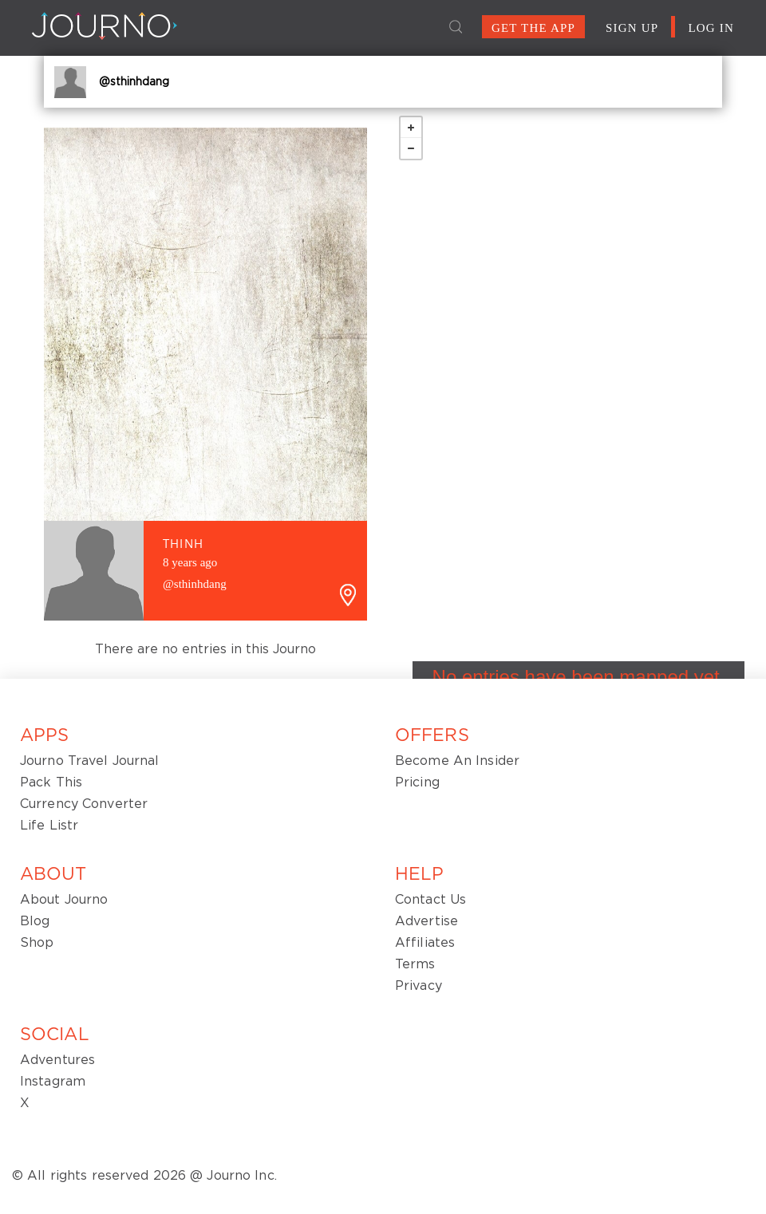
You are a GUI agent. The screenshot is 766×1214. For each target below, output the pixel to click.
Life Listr (49, 825)
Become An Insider (457, 761)
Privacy (418, 985)
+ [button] (411, 127)
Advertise (426, 921)
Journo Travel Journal (90, 761)
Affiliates (425, 942)
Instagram (52, 1081)
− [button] (411, 148)
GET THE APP (533, 28)
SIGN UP (632, 28)
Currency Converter (84, 804)
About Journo (64, 899)
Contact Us (430, 899)
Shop (36, 942)
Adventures (57, 1060)
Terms (415, 964)
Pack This (51, 782)
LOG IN (711, 28)
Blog (34, 921)
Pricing (417, 782)
